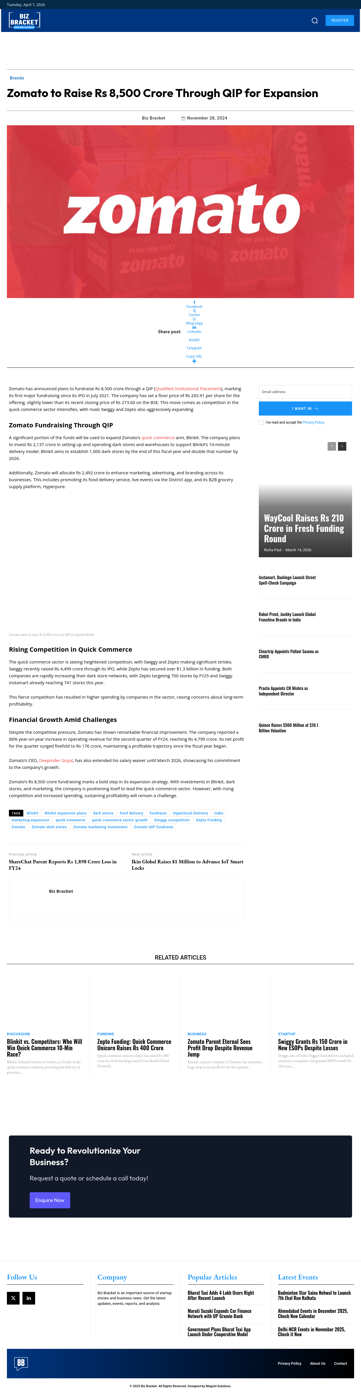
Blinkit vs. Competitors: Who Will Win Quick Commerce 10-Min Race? (44, 1047)
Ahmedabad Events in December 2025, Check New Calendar (313, 1319)
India (218, 813)
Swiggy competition (172, 820)
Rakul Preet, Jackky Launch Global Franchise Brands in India (285, 616)
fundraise (158, 813)
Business (197, 1034)
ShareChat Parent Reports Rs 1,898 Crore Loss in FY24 (63, 864)
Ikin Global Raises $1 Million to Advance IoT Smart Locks (187, 864)
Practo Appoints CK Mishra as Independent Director (282, 690)
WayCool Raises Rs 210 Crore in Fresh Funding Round (301, 537)
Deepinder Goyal (56, 760)
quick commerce (158, 437)
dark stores (103, 813)
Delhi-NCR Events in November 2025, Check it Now (311, 1337)
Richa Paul (273, 550)
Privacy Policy (313, 422)
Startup (287, 1034)
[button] (314, 20)
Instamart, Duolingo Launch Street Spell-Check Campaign (285, 579)
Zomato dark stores (49, 827)
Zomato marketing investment (100, 827)
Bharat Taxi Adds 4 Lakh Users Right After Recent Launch (221, 1300)
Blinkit (33, 813)
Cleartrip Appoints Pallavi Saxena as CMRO (287, 653)
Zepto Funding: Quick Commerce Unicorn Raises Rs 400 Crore (134, 1044)
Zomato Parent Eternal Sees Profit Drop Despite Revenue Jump (220, 1047)
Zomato (18, 827)
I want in (305, 408)
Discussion (18, 1034)
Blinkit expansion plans (66, 813)
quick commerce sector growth (120, 820)
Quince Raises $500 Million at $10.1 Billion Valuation (286, 727)
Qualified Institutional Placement (188, 388)
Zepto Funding (209, 820)
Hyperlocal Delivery (190, 813)
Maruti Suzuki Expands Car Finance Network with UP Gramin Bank (219, 1319)
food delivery (131, 813)
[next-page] (342, 446)
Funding (105, 1034)
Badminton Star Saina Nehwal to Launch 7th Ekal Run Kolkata (314, 1300)
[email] (305, 392)
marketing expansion (30, 820)
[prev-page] (332, 446)
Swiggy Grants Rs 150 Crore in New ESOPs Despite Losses (312, 1044)
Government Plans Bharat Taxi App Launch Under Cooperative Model (219, 1337)
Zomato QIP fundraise (153, 827)
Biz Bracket (153, 118)
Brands (17, 78)
